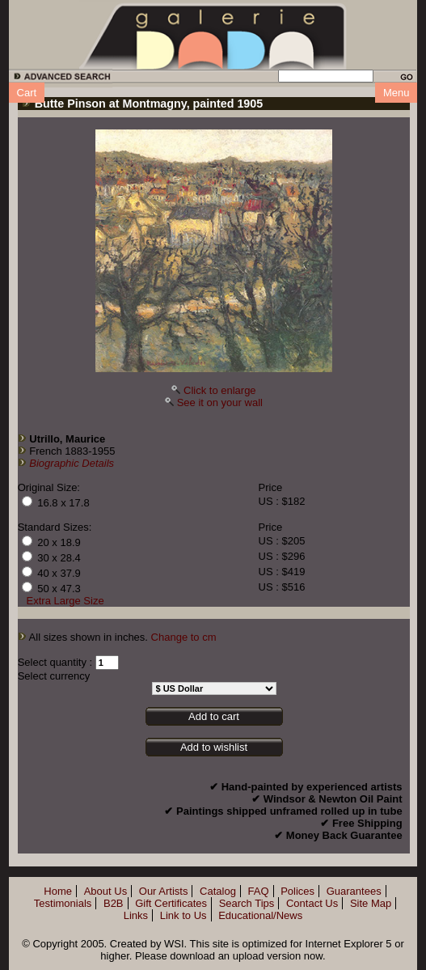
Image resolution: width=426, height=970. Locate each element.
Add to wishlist (213, 747)
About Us (105, 891)
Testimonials (63, 903)
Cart (27, 93)
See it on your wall (220, 402)
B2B (113, 903)
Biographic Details (71, 463)
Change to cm (184, 637)
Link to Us (183, 915)
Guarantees (354, 891)
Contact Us (312, 903)
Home (58, 891)
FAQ (258, 891)
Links (136, 915)
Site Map (370, 903)
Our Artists (163, 891)
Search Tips (247, 903)
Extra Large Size (65, 601)
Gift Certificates (171, 903)
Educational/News (260, 915)
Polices (297, 891)
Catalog (218, 891)
